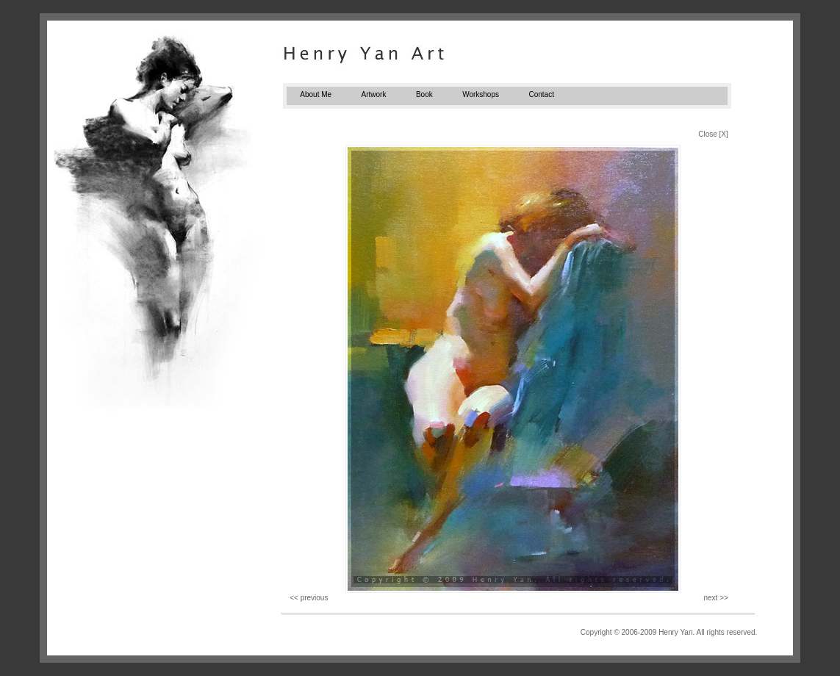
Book (424, 94)
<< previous (309, 598)
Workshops (480, 94)
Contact (540, 94)
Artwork (374, 94)
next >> (715, 598)
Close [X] (713, 134)
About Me (315, 94)
